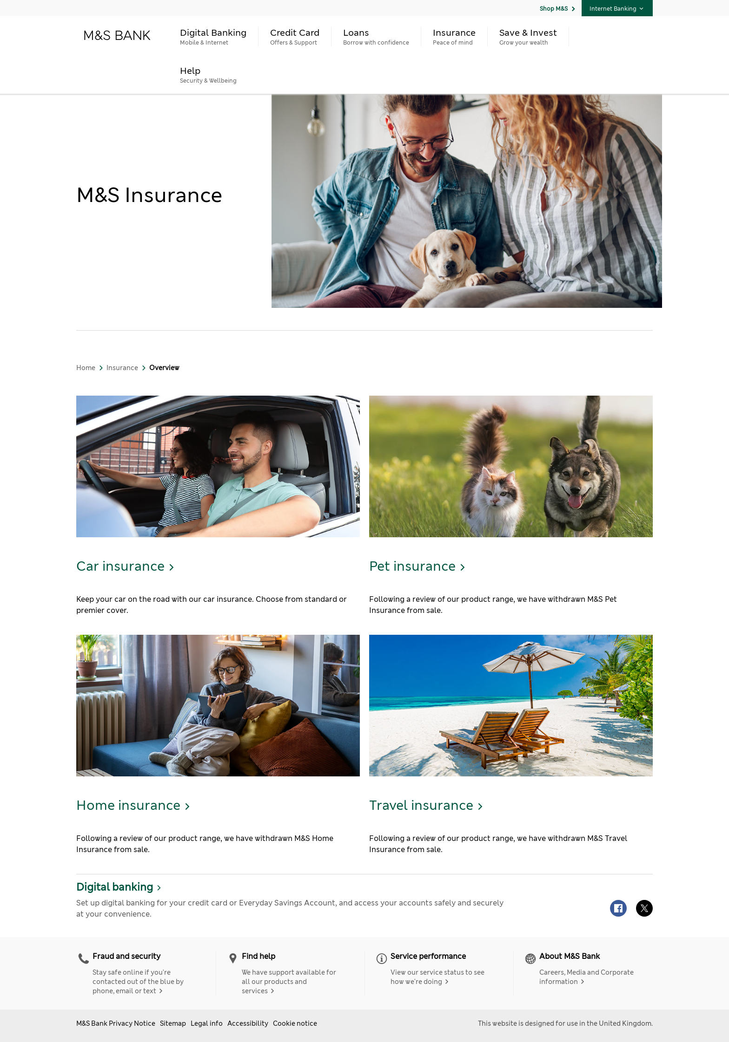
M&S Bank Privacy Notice (115, 1023)
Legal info (207, 1023)
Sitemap (173, 1023)
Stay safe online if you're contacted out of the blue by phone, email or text (138, 981)
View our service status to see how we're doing (437, 977)
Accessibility (247, 1023)
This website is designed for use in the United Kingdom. (565, 1023)
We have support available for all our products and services (289, 981)
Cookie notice (295, 1023)
